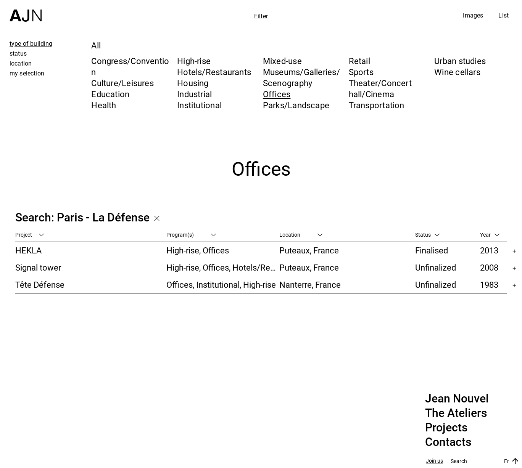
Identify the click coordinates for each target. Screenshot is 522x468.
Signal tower (38, 267)
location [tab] (21, 63)
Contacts (448, 442)
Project (29, 234)
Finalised (431, 250)
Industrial (194, 93)
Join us (434, 461)
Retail (359, 60)
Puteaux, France (309, 250)
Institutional (199, 105)
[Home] (26, 11)
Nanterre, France (310, 284)
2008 (489, 267)
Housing (193, 82)
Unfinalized (435, 267)
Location (300, 234)
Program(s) (191, 234)
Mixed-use (282, 60)
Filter (261, 16)
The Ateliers (456, 413)
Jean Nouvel (457, 398)
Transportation (376, 105)
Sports (361, 71)
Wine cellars (457, 71)
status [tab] (18, 53)
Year (489, 234)
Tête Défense (39, 284)
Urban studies (460, 60)
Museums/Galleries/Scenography (301, 77)
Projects (446, 427)
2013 (489, 250)
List (503, 15)
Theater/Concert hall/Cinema (380, 88)
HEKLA (28, 250)
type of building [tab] (31, 43)
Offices (277, 93)
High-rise (194, 60)
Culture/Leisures (122, 82)
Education (110, 93)
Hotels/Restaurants (214, 71)
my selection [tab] (27, 73)
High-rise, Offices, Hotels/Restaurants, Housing (222, 267)
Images (473, 15)
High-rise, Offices (197, 250)
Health (103, 105)
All (96, 45)
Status (427, 234)
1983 (489, 284)
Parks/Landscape (296, 105)
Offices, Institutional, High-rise (221, 284)
